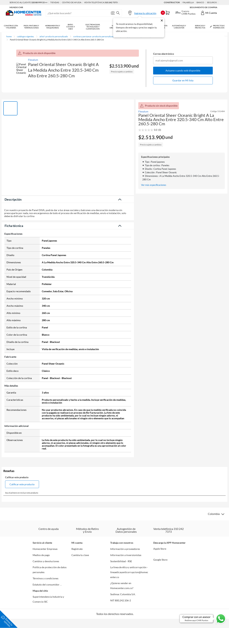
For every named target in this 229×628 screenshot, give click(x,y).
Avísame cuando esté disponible (182, 70)
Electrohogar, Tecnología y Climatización (93, 26)
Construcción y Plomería (11, 27)
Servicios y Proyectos (200, 27)
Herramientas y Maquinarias (52, 27)
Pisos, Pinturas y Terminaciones (31, 27)
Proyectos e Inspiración (217, 26)
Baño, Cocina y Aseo (70, 26)
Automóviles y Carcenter (179, 27)
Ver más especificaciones (153, 185)
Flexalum (33, 59)
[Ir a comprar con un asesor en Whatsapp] (203, 618)
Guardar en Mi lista (182, 80)
